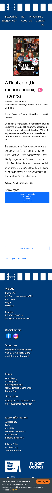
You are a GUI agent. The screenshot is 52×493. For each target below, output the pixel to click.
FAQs (7, 425)
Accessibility (11, 421)
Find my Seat (11, 434)
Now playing (11, 378)
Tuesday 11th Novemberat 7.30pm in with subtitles (27, 197)
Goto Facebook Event (27, 248)
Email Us (9, 312)
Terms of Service (13, 450)
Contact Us (40, 22)
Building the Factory (14, 437)
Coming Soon (11, 381)
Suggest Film (9, 20)
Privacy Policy (11, 444)
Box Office (11, 16)
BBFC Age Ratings (13, 384)
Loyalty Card (11, 391)
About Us (26, 20)
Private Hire (36, 16)
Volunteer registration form (17, 353)
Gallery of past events (15, 431)
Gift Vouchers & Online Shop (18, 388)
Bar (23, 16)
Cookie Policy (11, 447)
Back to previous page (15, 258)
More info (14, 490)
